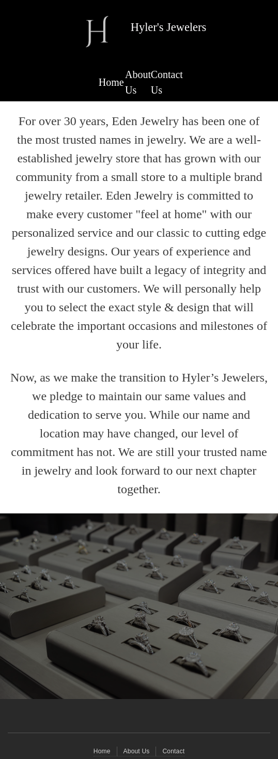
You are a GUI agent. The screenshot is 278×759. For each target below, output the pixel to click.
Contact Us (167, 82)
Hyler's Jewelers (168, 27)
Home (111, 82)
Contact (173, 751)
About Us (138, 82)
